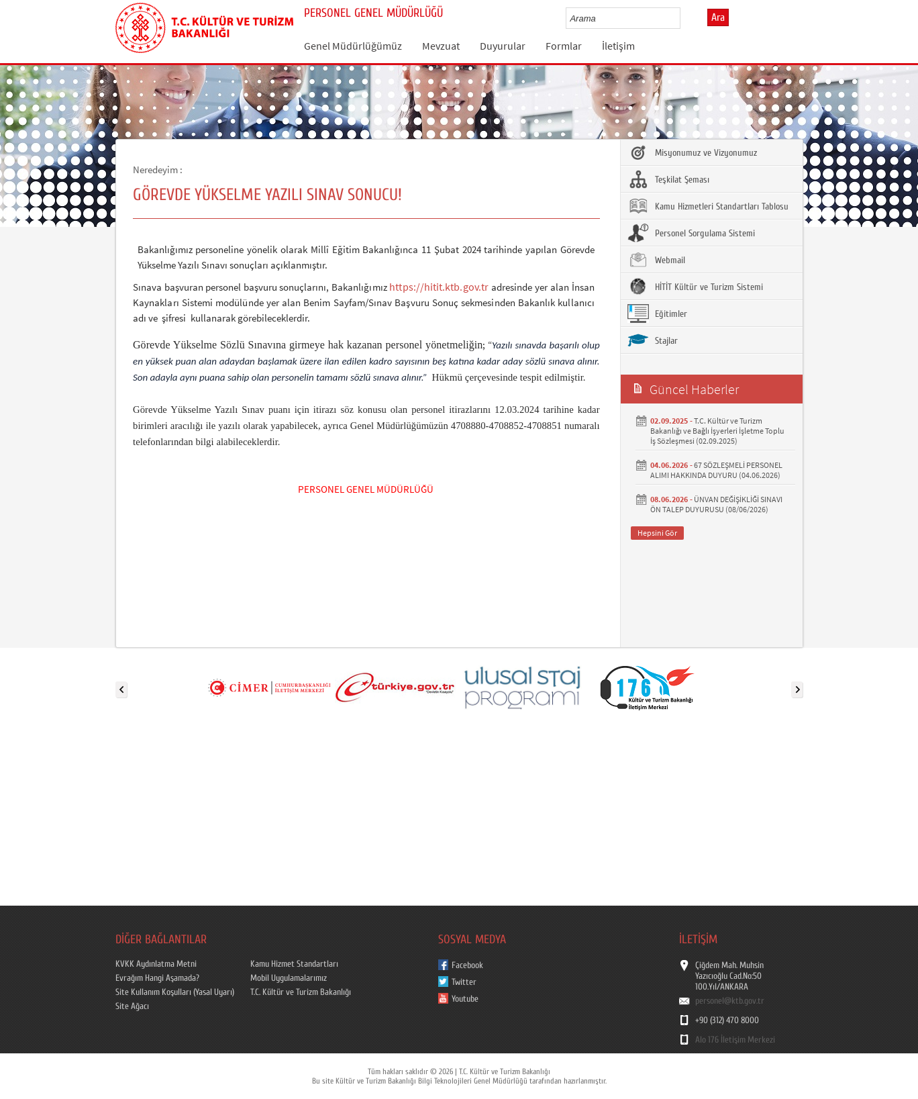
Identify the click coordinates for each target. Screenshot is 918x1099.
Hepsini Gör (657, 533)
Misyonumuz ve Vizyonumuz (692, 152)
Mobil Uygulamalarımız (288, 978)
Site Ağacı (132, 1006)
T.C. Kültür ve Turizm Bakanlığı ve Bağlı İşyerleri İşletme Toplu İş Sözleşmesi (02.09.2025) (717, 431)
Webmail (656, 259)
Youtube (465, 999)
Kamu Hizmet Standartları (294, 964)
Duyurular (502, 45)
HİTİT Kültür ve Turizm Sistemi (695, 286)
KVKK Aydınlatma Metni (156, 964)
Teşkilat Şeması (668, 179)
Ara (718, 17)
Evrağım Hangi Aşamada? (157, 978)
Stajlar (652, 340)
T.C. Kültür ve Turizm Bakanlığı (300, 992)
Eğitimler (657, 313)
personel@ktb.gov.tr (729, 1001)
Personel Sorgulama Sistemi (691, 233)
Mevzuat (441, 45)
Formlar (564, 45)
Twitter (464, 982)
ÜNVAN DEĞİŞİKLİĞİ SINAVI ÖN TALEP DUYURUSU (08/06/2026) (716, 504)
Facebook (467, 965)
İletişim (618, 45)
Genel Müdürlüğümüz (353, 45)
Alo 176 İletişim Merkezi (735, 1040)
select (684, 18)
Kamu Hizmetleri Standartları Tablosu (707, 206)
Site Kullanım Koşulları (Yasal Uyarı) (174, 992)
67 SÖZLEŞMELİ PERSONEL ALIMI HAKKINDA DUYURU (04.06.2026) (716, 470)
